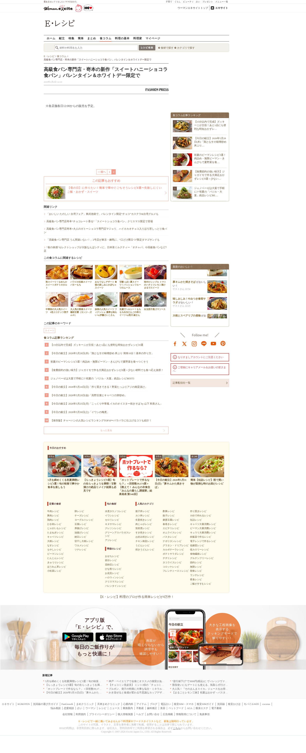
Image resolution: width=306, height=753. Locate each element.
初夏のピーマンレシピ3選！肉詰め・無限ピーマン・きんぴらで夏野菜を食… (210, 158)
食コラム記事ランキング (59, 337)
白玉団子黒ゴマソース (155, 301)
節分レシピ (111, 560)
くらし (177, 2)
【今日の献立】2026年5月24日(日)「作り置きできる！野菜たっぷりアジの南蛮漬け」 (99, 386)
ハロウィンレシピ (114, 577)
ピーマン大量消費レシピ (203, 528)
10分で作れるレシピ (200, 515)
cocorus (266, 704)
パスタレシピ (170, 536)
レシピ (102, 708)
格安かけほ (234, 704)
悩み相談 (56, 708)
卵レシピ (79, 511)
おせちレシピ (112, 556)
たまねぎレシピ (55, 532)
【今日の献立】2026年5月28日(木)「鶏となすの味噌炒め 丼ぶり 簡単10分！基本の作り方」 (102, 353)
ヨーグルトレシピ (84, 519)
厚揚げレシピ (82, 528)
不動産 (140, 708)
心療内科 (128, 704)
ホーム (51, 38)
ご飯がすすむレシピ (200, 583)
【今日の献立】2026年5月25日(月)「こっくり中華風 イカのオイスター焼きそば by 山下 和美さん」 (107, 403)
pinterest (223, 343)
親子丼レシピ (142, 511)
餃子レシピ (168, 515)
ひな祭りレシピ (113, 569)
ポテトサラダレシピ (173, 553)
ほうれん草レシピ (56, 566)
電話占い (166, 704)
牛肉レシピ (53, 511)
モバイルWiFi (251, 704)
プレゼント (207, 2)
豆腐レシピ (80, 524)
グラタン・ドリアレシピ (176, 545)
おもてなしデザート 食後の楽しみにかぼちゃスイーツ (106, 277)
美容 (162, 708)
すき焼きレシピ (143, 532)
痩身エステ (202, 708)
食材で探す (167, 47)
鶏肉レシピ (53, 519)
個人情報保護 (125, 714)
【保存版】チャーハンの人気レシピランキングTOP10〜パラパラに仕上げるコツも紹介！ (101, 420)
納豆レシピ (80, 536)
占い (198, 2)
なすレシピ (53, 545)
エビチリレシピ (171, 528)
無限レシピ (196, 566)
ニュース (114, 708)
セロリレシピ (112, 519)
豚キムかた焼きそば (184, 284)
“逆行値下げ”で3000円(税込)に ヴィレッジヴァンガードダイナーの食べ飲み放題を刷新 (221, 681)
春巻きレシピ (170, 524)
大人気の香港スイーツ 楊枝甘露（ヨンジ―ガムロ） (82, 304)
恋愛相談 (69, 708)
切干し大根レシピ (84, 541)
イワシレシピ (112, 515)
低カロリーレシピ (199, 549)
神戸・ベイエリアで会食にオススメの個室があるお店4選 (141, 681)
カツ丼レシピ (142, 515)
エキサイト (221, 7)
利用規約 (81, 714)
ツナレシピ (80, 549)
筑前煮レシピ (142, 528)
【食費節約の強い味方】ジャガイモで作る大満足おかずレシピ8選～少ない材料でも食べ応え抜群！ (107, 370)
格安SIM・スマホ (184, 704)
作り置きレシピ (198, 511)
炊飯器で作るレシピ (200, 536)
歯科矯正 (152, 708)
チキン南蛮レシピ (144, 541)
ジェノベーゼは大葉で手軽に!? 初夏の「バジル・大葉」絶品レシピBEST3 (92, 378)
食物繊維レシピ (198, 553)
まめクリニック (85, 704)
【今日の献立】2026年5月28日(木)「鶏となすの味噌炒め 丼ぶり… (210, 142)
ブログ (153, 704)
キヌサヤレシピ (113, 524)
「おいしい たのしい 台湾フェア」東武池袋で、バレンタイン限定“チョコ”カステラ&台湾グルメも (102, 213)
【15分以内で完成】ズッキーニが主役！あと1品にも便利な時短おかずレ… (210, 125)
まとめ (91, 38)
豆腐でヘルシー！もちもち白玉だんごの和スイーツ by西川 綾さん (130, 304)
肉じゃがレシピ (143, 524)
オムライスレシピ (172, 532)
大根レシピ (53, 541)
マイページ (153, 38)
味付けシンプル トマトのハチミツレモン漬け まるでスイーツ (155, 277)
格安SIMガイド (205, 704)
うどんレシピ (142, 545)
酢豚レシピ (168, 511)
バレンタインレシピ (115, 586)
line (204, 343)
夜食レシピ (196, 579)
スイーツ (49, 330)
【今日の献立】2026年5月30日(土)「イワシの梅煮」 (80, 412)
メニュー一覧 (221, 2)
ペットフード (176, 708)
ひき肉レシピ (54, 524)
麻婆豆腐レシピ (171, 519)
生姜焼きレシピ (143, 519)
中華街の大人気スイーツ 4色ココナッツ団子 (57, 302)
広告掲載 (168, 714)
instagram (194, 343)
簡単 (81, 38)
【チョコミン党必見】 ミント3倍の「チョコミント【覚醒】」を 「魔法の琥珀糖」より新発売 (162, 684)
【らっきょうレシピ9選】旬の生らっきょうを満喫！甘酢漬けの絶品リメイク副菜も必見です (98, 684)
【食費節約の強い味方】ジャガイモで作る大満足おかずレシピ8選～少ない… (209, 175)
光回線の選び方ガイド (45, 704)
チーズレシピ (82, 515)
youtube (213, 343)
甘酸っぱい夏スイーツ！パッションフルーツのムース (130, 277)
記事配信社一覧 (181, 382)
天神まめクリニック (108, 704)
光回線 (221, 704)
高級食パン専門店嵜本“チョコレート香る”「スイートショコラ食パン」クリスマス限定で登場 (99, 221)
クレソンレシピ (113, 528)
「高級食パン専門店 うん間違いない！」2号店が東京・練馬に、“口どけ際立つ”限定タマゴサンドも (103, 239)
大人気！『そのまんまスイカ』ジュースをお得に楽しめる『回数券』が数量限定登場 (220, 688)
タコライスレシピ (172, 562)
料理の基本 (122, 38)
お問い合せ (153, 714)
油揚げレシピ (82, 532)
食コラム (105, 38)
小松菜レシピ (54, 570)
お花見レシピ (112, 573)
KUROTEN (24, 704)
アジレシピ (111, 540)
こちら (177, 728)
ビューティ (188, 2)
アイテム (141, 704)
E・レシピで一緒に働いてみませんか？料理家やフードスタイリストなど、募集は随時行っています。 (136, 721)
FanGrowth (67, 704)
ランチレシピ (197, 575)
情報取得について (186, 714)
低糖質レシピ (197, 545)
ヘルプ (140, 714)
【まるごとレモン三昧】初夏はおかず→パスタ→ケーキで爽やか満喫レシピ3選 (217, 692)
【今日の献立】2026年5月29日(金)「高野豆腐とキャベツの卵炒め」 (89, 395)
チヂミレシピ (170, 558)
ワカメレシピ (82, 545)
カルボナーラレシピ (173, 549)
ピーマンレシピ (55, 553)
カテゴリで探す (186, 47)
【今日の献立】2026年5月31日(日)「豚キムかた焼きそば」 (78, 692)
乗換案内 (128, 708)
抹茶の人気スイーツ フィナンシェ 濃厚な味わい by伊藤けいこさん (106, 304)
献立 (62, 38)
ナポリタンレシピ (172, 541)
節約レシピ (196, 562)
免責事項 (204, 714)
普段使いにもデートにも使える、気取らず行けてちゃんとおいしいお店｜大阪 (216, 684)
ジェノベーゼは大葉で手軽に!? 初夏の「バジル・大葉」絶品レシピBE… (209, 192)
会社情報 (67, 714)
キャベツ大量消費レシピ (203, 524)
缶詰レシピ (196, 519)
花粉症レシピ (112, 564)
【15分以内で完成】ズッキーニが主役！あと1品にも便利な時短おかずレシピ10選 (97, 344)
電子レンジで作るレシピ (203, 541)
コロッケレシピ (171, 566)
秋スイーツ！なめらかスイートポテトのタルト (57, 277)
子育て (169, 2)
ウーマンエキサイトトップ (193, 7)
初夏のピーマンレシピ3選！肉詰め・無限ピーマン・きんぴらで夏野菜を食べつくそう (99, 361)
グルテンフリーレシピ (201, 558)
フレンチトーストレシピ (176, 570)
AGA (189, 708)
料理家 (137, 38)
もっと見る (106, 430)
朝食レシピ (196, 570)
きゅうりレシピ (55, 562)
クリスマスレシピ (114, 581)
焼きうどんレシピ (144, 549)
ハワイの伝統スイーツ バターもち (82, 275)
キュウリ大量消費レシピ (203, 532)
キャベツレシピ (55, 536)
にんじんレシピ (55, 558)
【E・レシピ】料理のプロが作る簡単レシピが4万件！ (136, 596)
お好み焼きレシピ (144, 536)
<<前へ (102, 171)
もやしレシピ (54, 549)
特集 (71, 38)
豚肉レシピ (53, 515)
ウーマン (90, 708)
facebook (175, 343)
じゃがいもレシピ (56, 528)
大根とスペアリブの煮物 (187, 317)
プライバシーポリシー (102, 714)
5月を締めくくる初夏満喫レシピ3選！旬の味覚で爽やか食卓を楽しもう (85, 681)
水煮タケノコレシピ (115, 511)
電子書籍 (216, 708)
